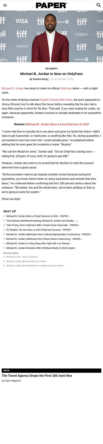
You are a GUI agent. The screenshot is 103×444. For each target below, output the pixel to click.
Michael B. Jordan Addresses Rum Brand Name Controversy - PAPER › (44, 239)
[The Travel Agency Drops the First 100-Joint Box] (51, 344)
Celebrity (51, 68)
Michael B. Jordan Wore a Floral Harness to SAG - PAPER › (38, 216)
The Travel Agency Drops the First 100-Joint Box (37, 375)
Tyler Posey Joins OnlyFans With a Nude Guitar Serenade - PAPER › (42, 225)
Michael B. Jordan (12, 88)
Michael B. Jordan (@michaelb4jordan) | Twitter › (26, 261)
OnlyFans (66, 88)
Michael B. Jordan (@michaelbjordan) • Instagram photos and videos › (35, 266)
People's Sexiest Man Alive (55, 99)
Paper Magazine (13, 380)
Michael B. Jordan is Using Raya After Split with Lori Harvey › (38, 243)
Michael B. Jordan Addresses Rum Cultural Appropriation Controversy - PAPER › (48, 234)
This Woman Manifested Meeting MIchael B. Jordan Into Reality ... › (42, 220)
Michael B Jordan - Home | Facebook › (22, 257)
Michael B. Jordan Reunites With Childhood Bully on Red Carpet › (41, 248)
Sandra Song (40, 79)
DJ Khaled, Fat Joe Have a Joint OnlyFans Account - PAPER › (39, 229)
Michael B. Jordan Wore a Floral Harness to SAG (57, 124)
